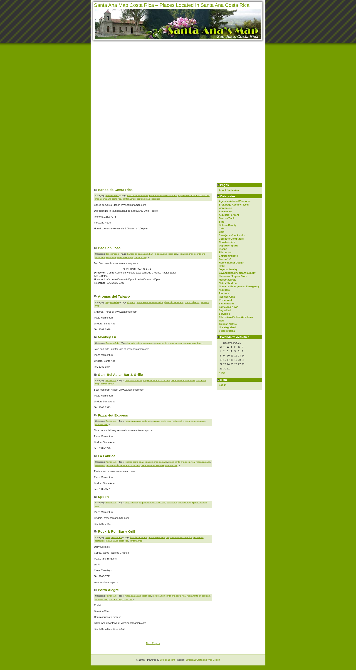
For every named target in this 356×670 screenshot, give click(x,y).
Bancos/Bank (227, 218)
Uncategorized (227, 327)
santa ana (111, 257)
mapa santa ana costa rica (108, 199)
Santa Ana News (228, 307)
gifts (138, 343)
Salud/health (226, 303)
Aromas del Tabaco (114, 296)
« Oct (222, 372)
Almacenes (225, 211)
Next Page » (153, 643)
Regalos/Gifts (227, 296)
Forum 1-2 (225, 259)
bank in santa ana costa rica (163, 195)
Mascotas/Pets (227, 279)
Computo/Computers (231, 238)
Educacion (225, 252)
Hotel (222, 266)
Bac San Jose (109, 248)
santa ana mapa (125, 257)
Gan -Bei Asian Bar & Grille (120, 374)
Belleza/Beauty (228, 225)
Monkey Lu (107, 337)
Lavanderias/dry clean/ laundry (237, 272)
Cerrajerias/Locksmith (232, 235)
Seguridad (225, 310)
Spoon (103, 497)
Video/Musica (227, 330)
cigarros (131, 302)
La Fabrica (106, 456)
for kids (131, 343)
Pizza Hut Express (113, 415)
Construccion (227, 242)
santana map (129, 199)
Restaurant (225, 300)
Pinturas (224, 293)
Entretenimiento (228, 255)
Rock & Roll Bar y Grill (116, 531)
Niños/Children (228, 283)
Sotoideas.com (167, 660)
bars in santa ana (133, 380)
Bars (221, 221)
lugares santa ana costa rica (139, 462)
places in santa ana (173, 302)
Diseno (223, 249)
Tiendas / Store (228, 324)
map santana (147, 343)
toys (199, 343)
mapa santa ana (156, 537)
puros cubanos (192, 302)
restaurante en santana (152, 465)
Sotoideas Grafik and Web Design (203, 660)
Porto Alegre (108, 590)
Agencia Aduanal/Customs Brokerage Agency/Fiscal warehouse (234, 204)
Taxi (221, 320)
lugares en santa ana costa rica (194, 195)
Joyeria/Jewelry (228, 269)
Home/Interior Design (231, 262)
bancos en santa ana (137, 195)
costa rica (183, 254)
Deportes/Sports (228, 245)
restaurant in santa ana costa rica (188, 421)
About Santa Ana (229, 190)
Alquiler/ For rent (229, 214)
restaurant (100, 465)
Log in (222, 385)
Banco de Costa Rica (115, 190)
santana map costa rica (148, 199)
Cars (221, 232)
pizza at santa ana (161, 421)
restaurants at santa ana (183, 380)
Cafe (221, 228)
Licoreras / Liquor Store (233, 276)
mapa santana (203, 462)
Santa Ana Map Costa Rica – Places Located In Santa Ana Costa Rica (172, 5)
